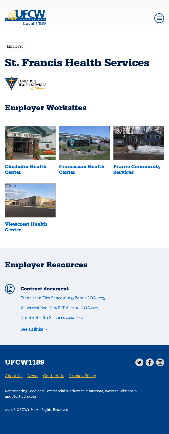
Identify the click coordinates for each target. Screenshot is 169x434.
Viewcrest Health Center (26, 227)
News (32, 375)
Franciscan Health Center (82, 169)
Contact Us (53, 375)
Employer (15, 46)
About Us (13, 375)
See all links (31, 329)
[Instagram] (160, 362)
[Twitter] (139, 362)
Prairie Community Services (137, 169)
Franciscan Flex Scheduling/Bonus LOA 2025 (62, 298)
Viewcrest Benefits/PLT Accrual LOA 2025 (59, 307)
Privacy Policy (82, 375)
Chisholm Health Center (26, 169)
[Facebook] (150, 362)
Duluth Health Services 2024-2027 (51, 317)
